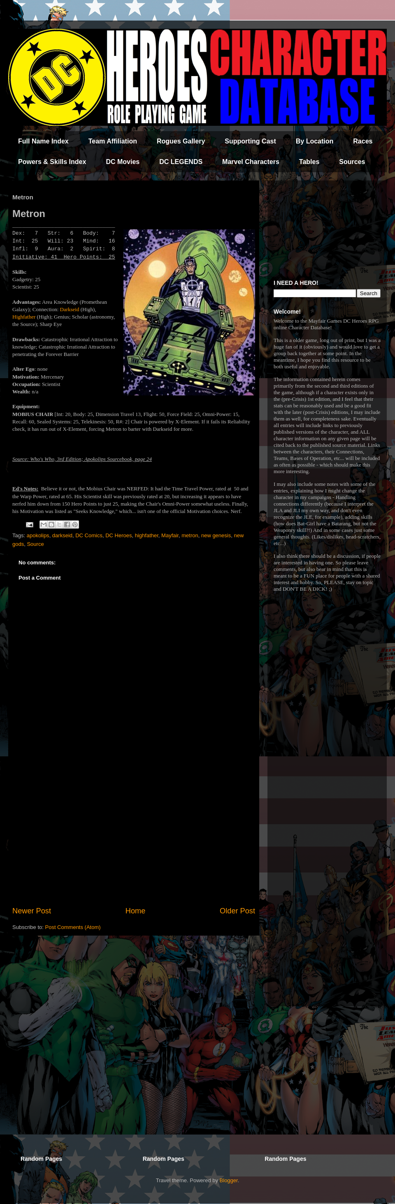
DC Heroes (118, 535)
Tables (309, 161)
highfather (146, 535)
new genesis (216, 535)
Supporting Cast (250, 141)
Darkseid (69, 309)
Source (35, 544)
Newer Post (31, 911)
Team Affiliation (112, 141)
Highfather (23, 317)
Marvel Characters (250, 161)
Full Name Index (43, 141)
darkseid (62, 535)
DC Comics (88, 535)
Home (135, 911)
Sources (352, 161)
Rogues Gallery (181, 141)
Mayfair (170, 535)
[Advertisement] (133, 837)
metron (189, 535)
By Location (315, 141)
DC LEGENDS (180, 161)
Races (362, 141)
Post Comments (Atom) (73, 927)
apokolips (38, 535)
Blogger (229, 1180)
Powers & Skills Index (52, 161)
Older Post (237, 911)
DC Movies (122, 161)
